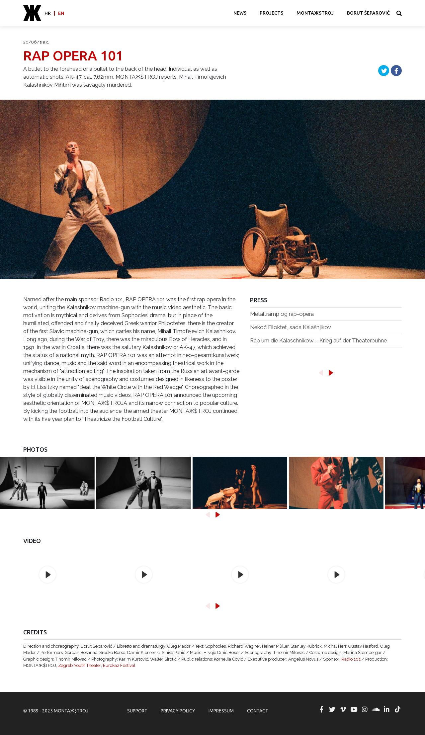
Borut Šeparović (368, 13)
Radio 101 (351, 659)
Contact (257, 710)
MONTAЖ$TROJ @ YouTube (354, 709)
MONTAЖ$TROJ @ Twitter (332, 709)
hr (47, 13)
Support (137, 710)
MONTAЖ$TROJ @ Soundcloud (376, 709)
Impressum (221, 710)
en (61, 13)
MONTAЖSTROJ (315, 13)
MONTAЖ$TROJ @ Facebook (321, 709)
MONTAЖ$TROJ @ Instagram (365, 709)
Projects (271, 13)
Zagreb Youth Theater (79, 665)
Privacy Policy (178, 710)
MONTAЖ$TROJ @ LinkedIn (386, 709)
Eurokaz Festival (119, 665)
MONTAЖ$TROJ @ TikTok (397, 709)
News (239, 13)
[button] (321, 373)
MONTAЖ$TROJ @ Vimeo (343, 709)
